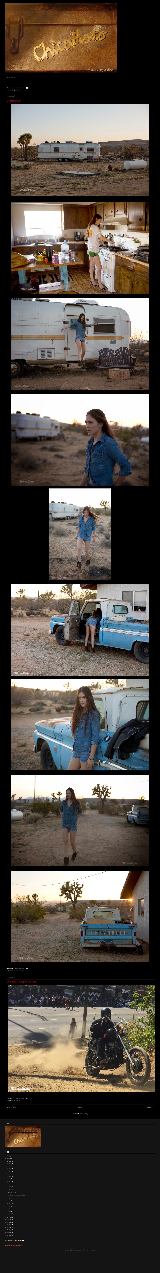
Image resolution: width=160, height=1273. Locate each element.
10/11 (10, 1163)
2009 (8, 1230)
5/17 (10, 1181)
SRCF (19, 1100)
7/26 (10, 1168)
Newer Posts (11, 1107)
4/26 (10, 1186)
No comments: (19, 88)
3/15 (10, 1203)
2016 (8, 1158)
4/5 (10, 1201)
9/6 (10, 1166)
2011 (8, 1225)
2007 (8, 1235)
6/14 (10, 1176)
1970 (12, 90)
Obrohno (14, 1100)
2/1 (10, 1211)
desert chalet (15, 971)
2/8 (10, 1208)
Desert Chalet (14, 101)
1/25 (10, 1214)
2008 (8, 1232)
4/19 (10, 1189)
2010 (8, 1227)
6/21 (10, 1173)
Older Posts (149, 1107)
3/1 (10, 1206)
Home (80, 1107)
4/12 (10, 1198)
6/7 (10, 1179)
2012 (8, 1222)
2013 (8, 1219)
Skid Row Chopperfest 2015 (21, 981)
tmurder (22, 971)
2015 (8, 1161)
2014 (8, 1217)
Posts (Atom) (84, 1114)
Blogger (93, 1250)
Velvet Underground (21, 90)
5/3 (10, 1184)
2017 (8, 1156)
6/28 (10, 1171)
